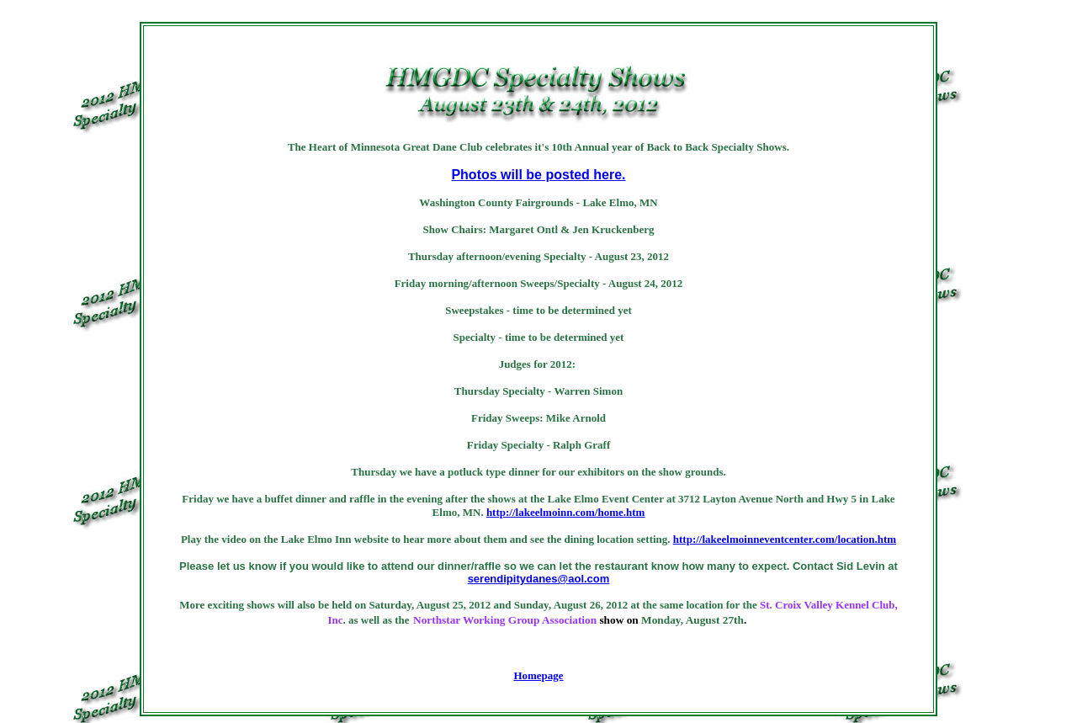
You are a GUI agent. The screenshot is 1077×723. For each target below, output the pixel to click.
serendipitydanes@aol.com (539, 578)
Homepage (538, 675)
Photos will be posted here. (538, 174)
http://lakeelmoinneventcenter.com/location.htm (784, 539)
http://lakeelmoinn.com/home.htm (565, 512)
